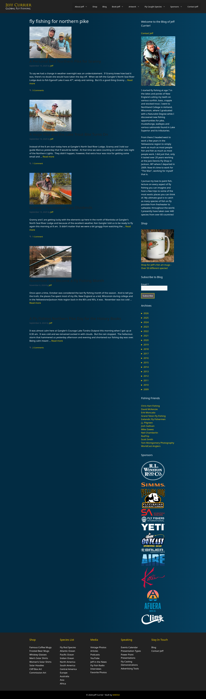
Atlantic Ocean (67, 650)
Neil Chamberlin (149, 432)
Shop (94, 6)
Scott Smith (147, 439)
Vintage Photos (98, 647)
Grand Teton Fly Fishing (153, 415)
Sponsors (177, 7)
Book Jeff (119, 7)
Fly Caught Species (156, 7)
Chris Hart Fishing (150, 405)
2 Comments (38, 347)
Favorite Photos (98, 672)
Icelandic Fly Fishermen (153, 419)
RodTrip (145, 436)
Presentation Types (131, 650)
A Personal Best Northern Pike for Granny (65, 61)
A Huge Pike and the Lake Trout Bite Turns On (68, 134)
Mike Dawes (147, 429)
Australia (64, 676)
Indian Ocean (67, 658)
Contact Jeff (192, 6)
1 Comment (37, 163)
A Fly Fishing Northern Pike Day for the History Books (75, 318)
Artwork (135, 7)
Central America (68, 669)
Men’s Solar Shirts (38, 658)
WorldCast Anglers (151, 446)
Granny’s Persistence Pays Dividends (60, 207)
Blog (104, 6)
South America (67, 665)
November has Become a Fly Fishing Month (66, 280)
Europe (63, 672)
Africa (63, 683)
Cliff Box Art (35, 669)
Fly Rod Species (68, 647)
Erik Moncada (148, 412)
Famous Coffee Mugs (40, 647)
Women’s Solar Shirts (40, 661)
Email (145, 284)
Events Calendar (129, 647)
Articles (94, 650)
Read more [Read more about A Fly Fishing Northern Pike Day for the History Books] (57, 340)
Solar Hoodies (36, 665)
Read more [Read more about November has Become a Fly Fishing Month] (35, 302)
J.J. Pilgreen (147, 422)
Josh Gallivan (147, 425)
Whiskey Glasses (38, 654)
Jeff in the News (98, 661)
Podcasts (95, 654)
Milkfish (116, 694)
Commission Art (37, 672)
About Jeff (82, 7)
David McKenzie (149, 409)
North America (67, 661)
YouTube (94, 658)
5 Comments (38, 90)
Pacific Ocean (67, 654)
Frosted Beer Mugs (39, 650)
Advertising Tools (130, 668)
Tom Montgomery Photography (157, 442)
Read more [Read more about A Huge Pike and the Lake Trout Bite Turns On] (48, 156)
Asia (62, 679)
